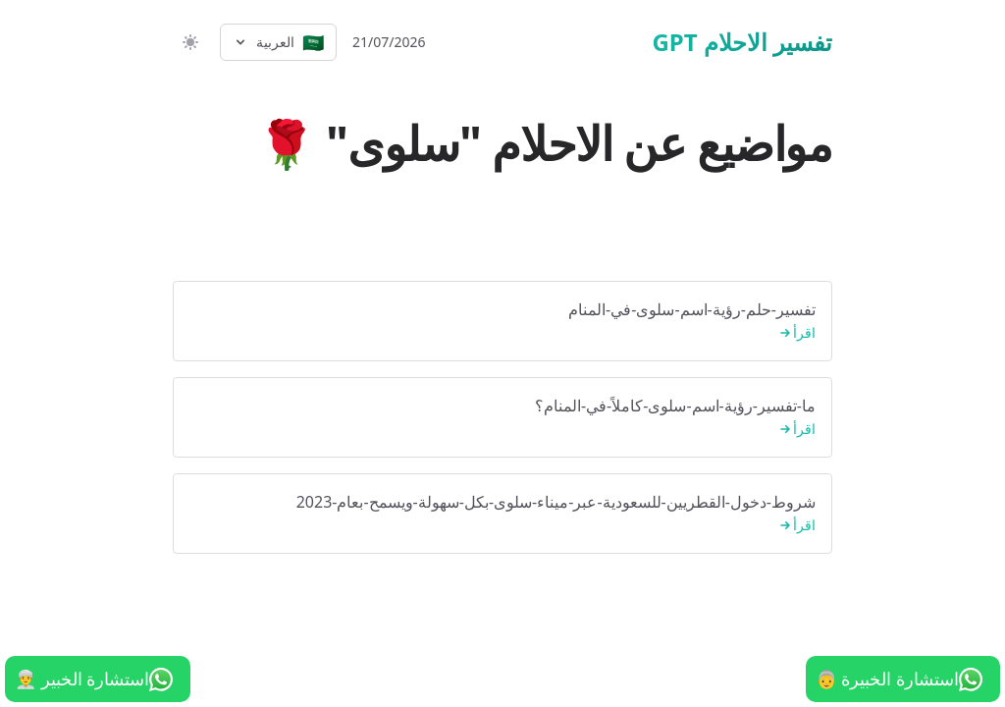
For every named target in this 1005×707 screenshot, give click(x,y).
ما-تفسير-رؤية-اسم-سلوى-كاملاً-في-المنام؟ (502, 418)
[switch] (188, 42)
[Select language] (278, 42)
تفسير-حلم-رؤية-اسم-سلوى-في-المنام (502, 322)
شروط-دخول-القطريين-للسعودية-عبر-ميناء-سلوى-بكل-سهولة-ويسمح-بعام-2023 (502, 514)
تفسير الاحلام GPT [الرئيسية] (742, 42)
